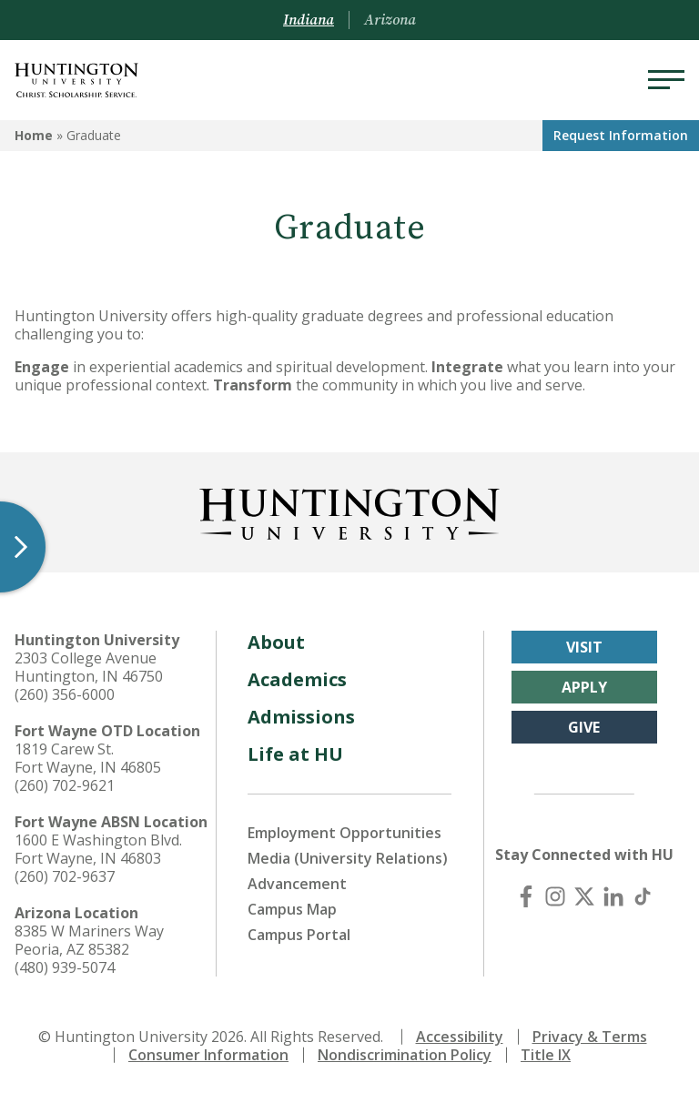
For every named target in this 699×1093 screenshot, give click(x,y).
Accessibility (459, 1037)
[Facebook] (526, 896)
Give (584, 727)
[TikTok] (642, 896)
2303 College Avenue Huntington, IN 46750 (89, 667)
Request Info (620, 135)
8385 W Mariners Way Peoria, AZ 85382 (89, 940)
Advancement (297, 884)
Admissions (301, 716)
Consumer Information (208, 1055)
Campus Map (292, 909)
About (276, 642)
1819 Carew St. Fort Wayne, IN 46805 (88, 758)
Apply (584, 687)
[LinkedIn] (613, 896)
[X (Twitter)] (584, 896)
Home (34, 135)
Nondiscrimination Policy (404, 1055)
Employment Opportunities (344, 833)
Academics (297, 679)
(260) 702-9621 (65, 785)
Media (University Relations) (348, 858)
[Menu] (666, 80)
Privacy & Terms (589, 1037)
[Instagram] (555, 896)
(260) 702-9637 (65, 876)
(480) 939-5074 (65, 967)
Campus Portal (299, 935)
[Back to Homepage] (349, 510)
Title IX (546, 1055)
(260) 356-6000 (65, 694)
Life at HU (295, 754)
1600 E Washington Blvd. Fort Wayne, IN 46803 (98, 849)
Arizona (390, 20)
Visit (584, 647)
